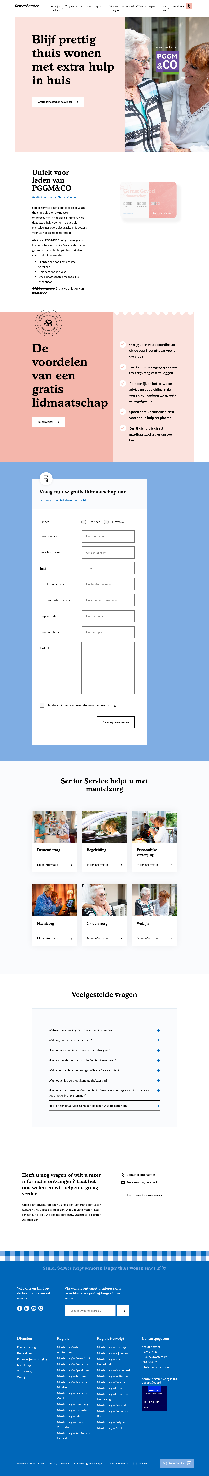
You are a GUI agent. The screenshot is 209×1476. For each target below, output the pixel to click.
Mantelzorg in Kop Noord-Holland (73, 1435)
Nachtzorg (24, 1365)
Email (43, 568)
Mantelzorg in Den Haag (72, 1404)
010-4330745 (150, 1362)
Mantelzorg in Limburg (111, 1347)
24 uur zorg (24, 1371)
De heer (94, 522)
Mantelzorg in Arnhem (71, 1376)
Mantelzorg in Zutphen (112, 1422)
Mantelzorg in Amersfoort (73, 1358)
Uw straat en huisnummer (56, 600)
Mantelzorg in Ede (68, 1416)
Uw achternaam (50, 552)
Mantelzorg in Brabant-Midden (72, 1384)
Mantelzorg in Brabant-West (72, 1395)
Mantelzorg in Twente (111, 1382)
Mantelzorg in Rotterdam (113, 1376)
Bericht (44, 648)
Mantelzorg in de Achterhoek (68, 1349)
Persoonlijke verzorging (32, 1359)
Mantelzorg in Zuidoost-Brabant (112, 1413)
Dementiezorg (26, 1347)
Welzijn (22, 1377)
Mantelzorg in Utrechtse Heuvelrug (112, 1396)
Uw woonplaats (49, 632)
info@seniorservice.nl (155, 1367)
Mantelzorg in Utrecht (111, 1388)
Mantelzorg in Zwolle (110, 1428)
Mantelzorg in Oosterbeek (114, 1370)
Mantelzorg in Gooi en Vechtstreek (71, 1424)
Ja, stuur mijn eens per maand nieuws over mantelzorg (82, 705)
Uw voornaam (48, 536)
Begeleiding (24, 1353)
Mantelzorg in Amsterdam (73, 1364)
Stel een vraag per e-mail (142, 1182)
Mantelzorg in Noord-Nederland (111, 1361)
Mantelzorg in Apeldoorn (73, 1370)
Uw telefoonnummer (53, 584)
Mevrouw (118, 522)
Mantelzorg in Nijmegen (112, 1353)
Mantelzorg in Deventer (72, 1410)
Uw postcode (48, 616)
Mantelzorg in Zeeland (111, 1405)
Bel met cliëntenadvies (141, 1174)
